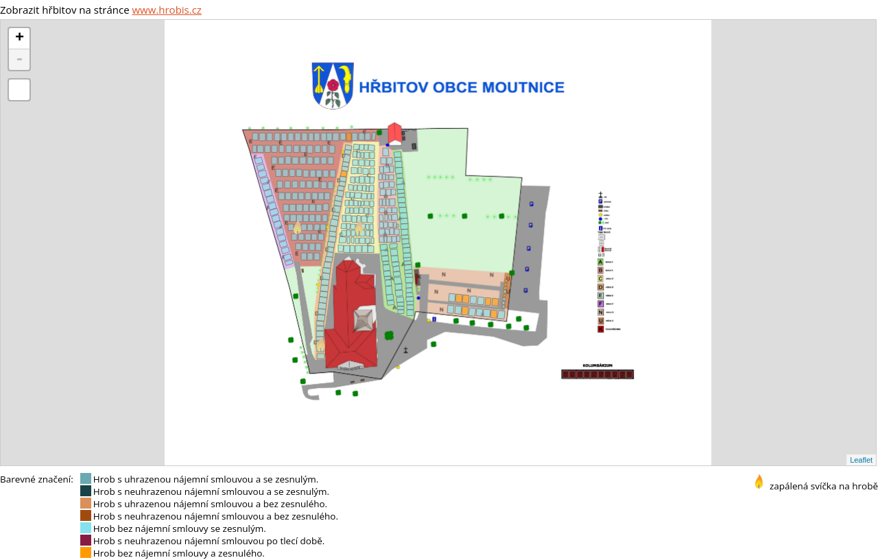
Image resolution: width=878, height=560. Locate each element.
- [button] (19, 59)
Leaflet (861, 460)
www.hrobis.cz (166, 9)
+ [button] (19, 38)
